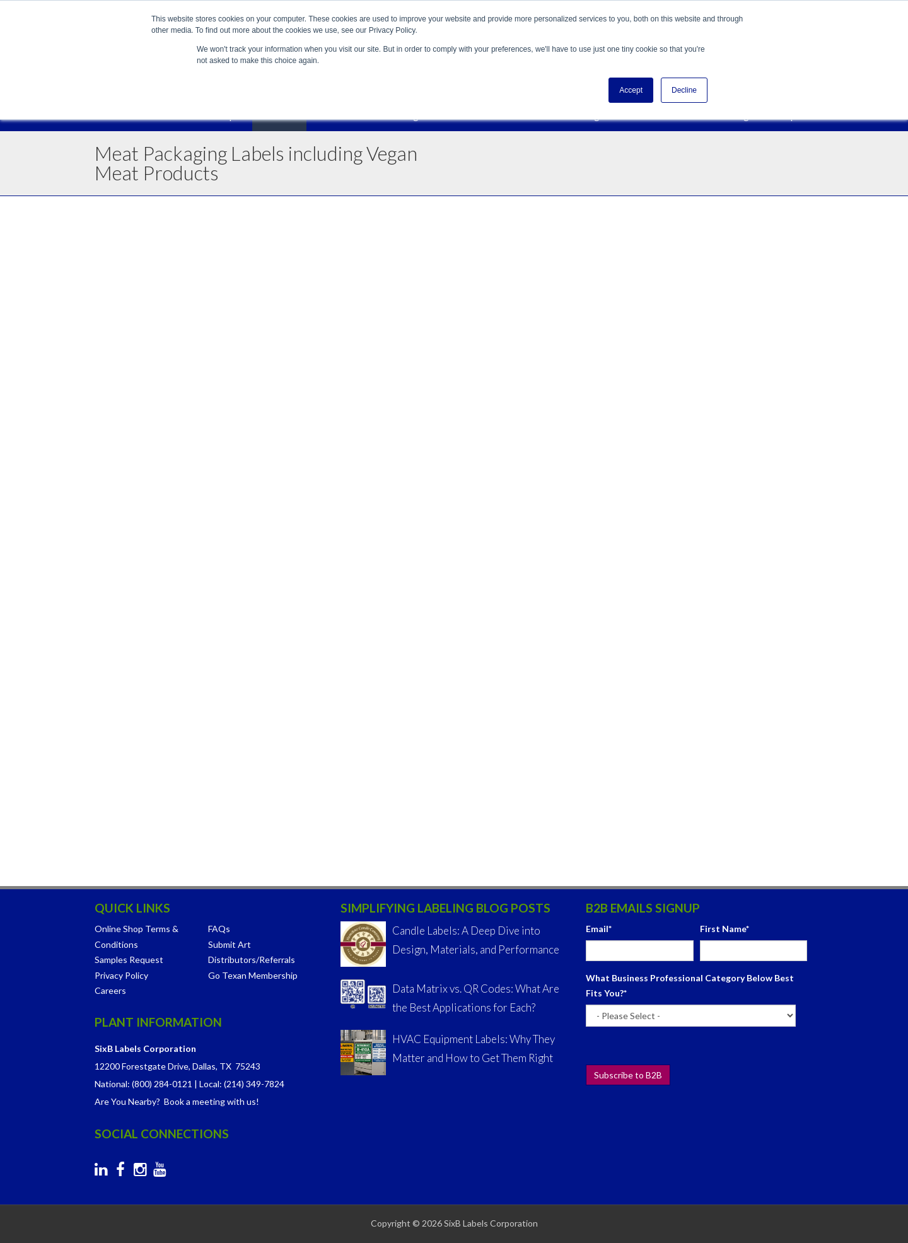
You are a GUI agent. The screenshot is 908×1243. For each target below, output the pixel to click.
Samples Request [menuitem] (129, 959)
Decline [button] (684, 90)
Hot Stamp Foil (467, 471)
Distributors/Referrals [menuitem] (251, 959)
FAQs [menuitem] (219, 928)
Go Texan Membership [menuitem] (253, 975)
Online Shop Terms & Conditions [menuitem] (136, 936)
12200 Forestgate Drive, (142, 1066)
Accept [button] (631, 90)
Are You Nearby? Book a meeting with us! (177, 1101)
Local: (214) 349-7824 (241, 1083)
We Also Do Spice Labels (185, 804)
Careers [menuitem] (110, 990)
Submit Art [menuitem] (229, 944)
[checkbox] (696, 494)
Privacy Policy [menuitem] (121, 975)
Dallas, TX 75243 (226, 1066)
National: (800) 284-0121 (143, 1083)
